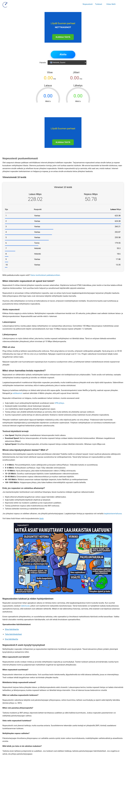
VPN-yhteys (59, 403)
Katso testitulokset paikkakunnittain (45, 275)
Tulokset (98, 4)
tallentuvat (25, 606)
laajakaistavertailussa (113, 513)
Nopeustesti (88, 4)
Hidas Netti (111, 4)
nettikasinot (17, 393)
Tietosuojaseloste (56, 786)
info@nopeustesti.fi (49, 780)
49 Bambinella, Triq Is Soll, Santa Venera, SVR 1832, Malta (59, 774)
